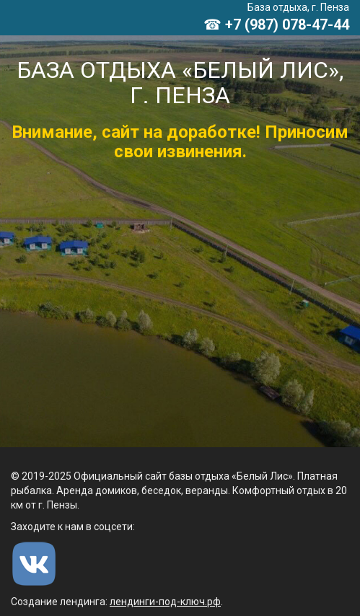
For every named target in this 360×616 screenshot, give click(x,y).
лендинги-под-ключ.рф (165, 601)
